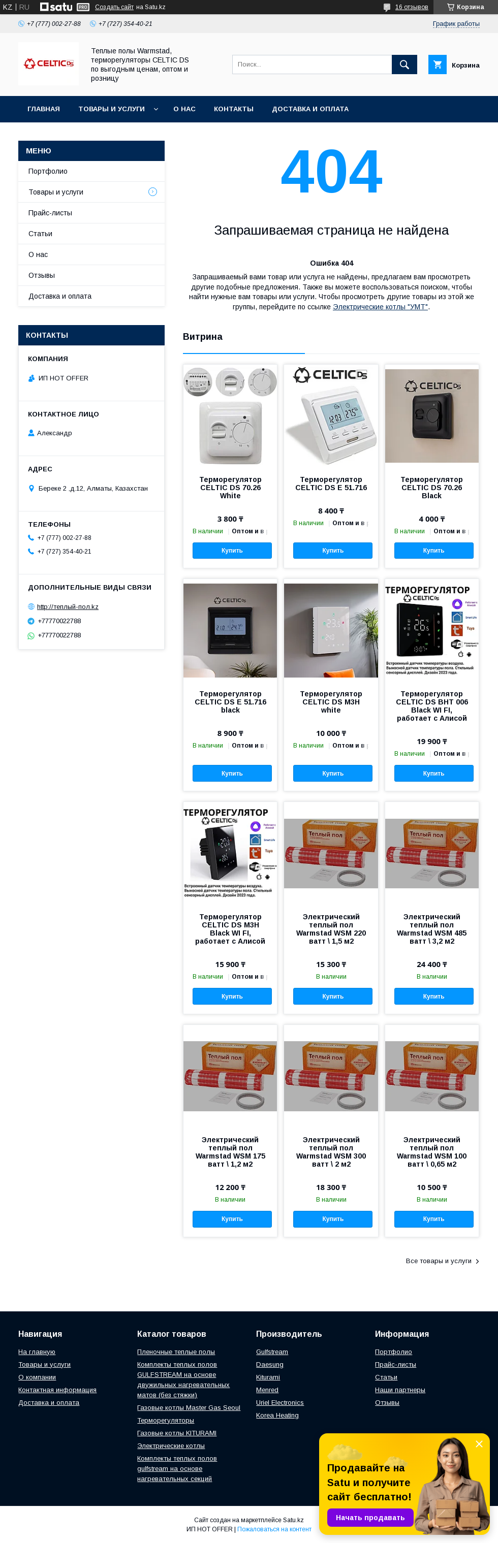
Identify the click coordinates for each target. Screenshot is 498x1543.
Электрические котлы (171, 1446)
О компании (37, 1377)
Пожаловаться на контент (274, 1529)
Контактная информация (57, 1390)
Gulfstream (272, 1352)
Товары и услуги (111, 109)
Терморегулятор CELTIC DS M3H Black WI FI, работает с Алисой (230, 929)
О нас (184, 109)
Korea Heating (277, 1415)
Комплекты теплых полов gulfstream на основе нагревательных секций (177, 1469)
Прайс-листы (50, 213)
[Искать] (404, 64)
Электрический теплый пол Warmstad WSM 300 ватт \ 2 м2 (331, 1152)
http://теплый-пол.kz (68, 606)
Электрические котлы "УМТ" (380, 307)
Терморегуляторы (165, 1420)
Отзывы (41, 275)
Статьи (40, 234)
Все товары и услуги (439, 1261)
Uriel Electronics (280, 1402)
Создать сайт (114, 7)
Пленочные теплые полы (176, 1352)
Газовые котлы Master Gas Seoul (188, 1407)
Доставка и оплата (310, 109)
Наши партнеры (400, 1390)
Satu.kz (293, 1520)
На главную (36, 1352)
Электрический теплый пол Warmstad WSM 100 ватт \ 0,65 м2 (431, 1152)
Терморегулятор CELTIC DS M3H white (331, 702)
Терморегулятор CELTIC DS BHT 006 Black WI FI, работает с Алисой (432, 706)
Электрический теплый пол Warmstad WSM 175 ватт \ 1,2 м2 (230, 1152)
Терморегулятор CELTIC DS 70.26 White (230, 487)
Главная (43, 109)
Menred (267, 1390)
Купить (232, 550)
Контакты (234, 109)
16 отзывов (411, 7)
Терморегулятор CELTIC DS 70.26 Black (431, 487)
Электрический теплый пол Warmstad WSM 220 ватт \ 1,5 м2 (331, 929)
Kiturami (268, 1377)
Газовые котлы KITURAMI (176, 1433)
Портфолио (48, 171)
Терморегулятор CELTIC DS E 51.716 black (230, 702)
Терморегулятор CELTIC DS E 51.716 (331, 483)
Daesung (270, 1364)
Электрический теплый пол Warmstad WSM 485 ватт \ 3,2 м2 (431, 929)
